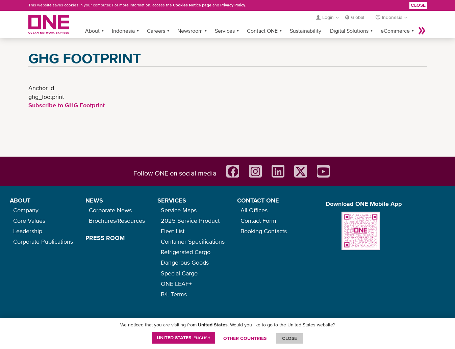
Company (26, 210)
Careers (156, 31)
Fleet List (172, 231)
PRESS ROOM (105, 237)
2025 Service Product (190, 220)
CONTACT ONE (258, 200)
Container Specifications (193, 241)
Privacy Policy (232, 5)
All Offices (254, 210)
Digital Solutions (349, 31)
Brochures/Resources (117, 220)
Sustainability (305, 31)
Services (225, 31)
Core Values (29, 220)
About (92, 31)
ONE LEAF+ (176, 283)
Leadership (27, 231)
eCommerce (395, 31)
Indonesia (123, 31)
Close (418, 5)
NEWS (94, 200)
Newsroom (190, 31)
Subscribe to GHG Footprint (66, 105)
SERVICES (171, 200)
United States (183, 337)
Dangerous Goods (185, 262)
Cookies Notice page (192, 5)
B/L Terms (174, 294)
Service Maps (179, 210)
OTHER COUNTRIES (245, 338)
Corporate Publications (43, 241)
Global (357, 17)
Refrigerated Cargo (185, 252)
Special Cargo (179, 273)
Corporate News (110, 210)
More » (422, 31)
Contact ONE (262, 31)
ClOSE (289, 338)
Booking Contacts (264, 231)
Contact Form (258, 220)
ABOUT (20, 200)
